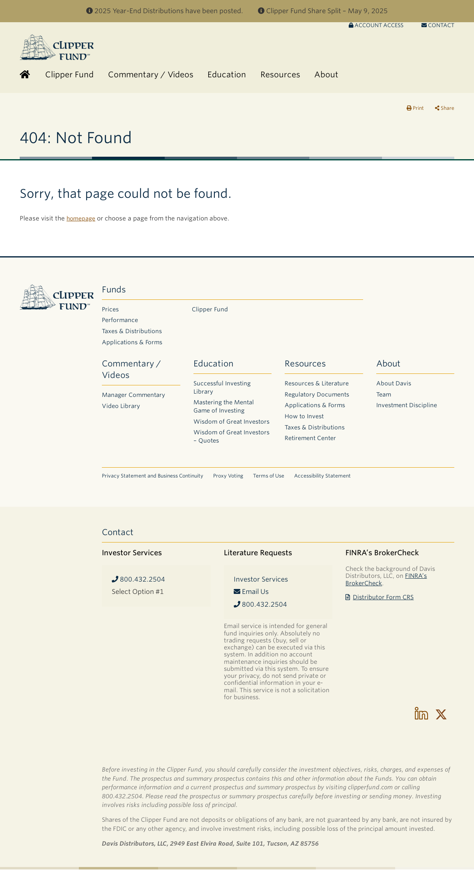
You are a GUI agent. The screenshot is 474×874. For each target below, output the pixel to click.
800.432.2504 (138, 584)
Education (213, 368)
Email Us (251, 596)
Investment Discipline (406, 409)
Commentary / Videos (131, 374)
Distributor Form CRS (379, 601)
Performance (120, 324)
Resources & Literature (317, 388)
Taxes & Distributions (132, 335)
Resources (305, 368)
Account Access (376, 30)
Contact (437, 30)
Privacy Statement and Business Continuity (152, 480)
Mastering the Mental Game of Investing (223, 410)
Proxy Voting (228, 480)
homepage (82, 223)
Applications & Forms (132, 346)
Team (383, 399)
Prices (110, 314)
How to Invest (304, 420)
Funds (114, 294)
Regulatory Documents (317, 399)
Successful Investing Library (222, 392)
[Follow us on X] (441, 719)
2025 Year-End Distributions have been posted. (164, 11)
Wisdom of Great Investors (231, 426)
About (388, 368)
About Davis (393, 388)
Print (415, 112)
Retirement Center (310, 442)
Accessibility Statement (322, 480)
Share (444, 112)
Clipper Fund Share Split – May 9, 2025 (323, 11)
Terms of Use (268, 480)
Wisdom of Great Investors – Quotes (231, 441)
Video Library (121, 410)
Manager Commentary (133, 399)
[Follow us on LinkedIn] (421, 719)
